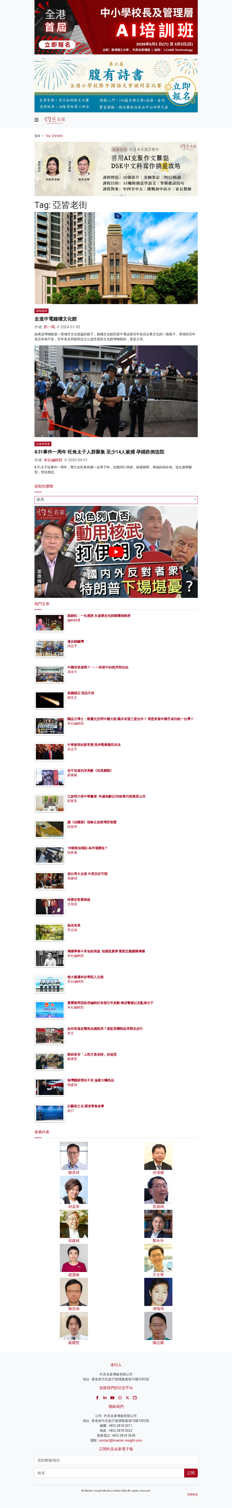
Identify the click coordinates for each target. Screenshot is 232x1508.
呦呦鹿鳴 (41, 311)
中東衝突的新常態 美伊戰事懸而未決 (94, 745)
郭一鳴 (49, 327)
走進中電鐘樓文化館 (55, 319)
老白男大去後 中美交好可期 (87, 874)
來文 (70, 1033)
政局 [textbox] (40, 499)
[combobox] (116, 500)
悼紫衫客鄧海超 (78, 899)
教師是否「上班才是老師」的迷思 (92, 1054)
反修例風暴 (43, 444)
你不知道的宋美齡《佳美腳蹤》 (90, 770)
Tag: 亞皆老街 (54, 135)
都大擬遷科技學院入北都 (85, 977)
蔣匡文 (72, 697)
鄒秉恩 (72, 1059)
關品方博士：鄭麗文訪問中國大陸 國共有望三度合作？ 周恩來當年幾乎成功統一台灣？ (130, 719)
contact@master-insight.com (120, 1440)
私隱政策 (192, 1494)
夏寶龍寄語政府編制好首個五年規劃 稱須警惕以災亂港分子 (110, 1003)
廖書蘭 (72, 775)
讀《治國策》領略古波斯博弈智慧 (92, 822)
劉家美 (72, 801)
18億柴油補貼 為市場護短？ (87, 848)
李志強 (72, 930)
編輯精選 (73, 620)
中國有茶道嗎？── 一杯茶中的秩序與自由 (98, 667)
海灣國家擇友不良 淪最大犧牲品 (90, 1080)
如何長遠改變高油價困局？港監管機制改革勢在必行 (105, 1029)
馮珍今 (72, 672)
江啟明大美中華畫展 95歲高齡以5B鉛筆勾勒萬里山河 (106, 796)
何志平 (72, 646)
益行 (70, 1110)
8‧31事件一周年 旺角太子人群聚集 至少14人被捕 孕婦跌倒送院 (99, 452)
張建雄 (72, 878)
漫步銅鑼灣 (75, 641)
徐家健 (72, 852)
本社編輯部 (53, 460)
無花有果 (73, 925)
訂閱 (191, 1473)
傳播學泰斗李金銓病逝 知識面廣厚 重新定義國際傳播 (106, 951)
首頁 (37, 135)
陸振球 (72, 826)
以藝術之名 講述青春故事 (85, 1106)
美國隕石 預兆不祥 (80, 693)
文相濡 (72, 904)
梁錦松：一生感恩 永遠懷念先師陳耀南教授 (98, 616)
